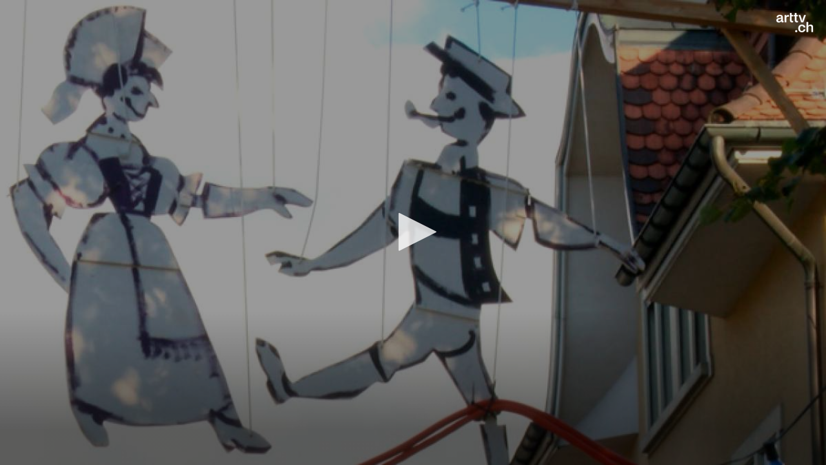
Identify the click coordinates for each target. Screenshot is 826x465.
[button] (413, 231)
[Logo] (794, 22)
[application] (413, 232)
